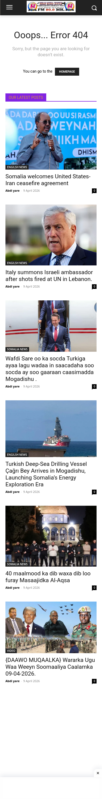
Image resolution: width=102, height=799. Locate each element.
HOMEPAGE (67, 71)
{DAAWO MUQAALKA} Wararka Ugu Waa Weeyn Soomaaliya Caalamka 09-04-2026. (50, 667)
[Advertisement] (51, 746)
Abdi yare (12, 190)
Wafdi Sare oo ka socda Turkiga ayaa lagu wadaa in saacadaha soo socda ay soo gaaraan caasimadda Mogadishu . (49, 368)
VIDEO (11, 651)
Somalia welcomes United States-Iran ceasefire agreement (48, 180)
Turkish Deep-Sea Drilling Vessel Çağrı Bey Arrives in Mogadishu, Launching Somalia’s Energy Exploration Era (46, 474)
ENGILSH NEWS (17, 167)
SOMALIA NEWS (17, 349)
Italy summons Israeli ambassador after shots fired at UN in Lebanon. (49, 275)
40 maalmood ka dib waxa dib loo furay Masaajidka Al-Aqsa (48, 577)
